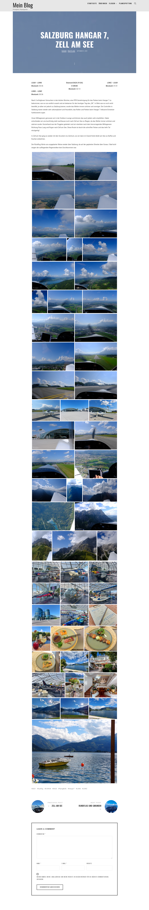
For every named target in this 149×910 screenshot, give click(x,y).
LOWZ (85, 791)
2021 (34, 791)
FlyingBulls (62, 791)
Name (39, 866)
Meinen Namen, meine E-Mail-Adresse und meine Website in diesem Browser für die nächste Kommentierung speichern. (73, 881)
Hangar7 (71, 791)
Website (89, 866)
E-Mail (64, 866)
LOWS (79, 791)
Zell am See (52, 809)
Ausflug (40, 791)
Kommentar (41, 837)
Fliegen (64, 54)
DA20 (55, 791)
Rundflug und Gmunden (96, 809)
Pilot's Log (71, 54)
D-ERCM (48, 791)
